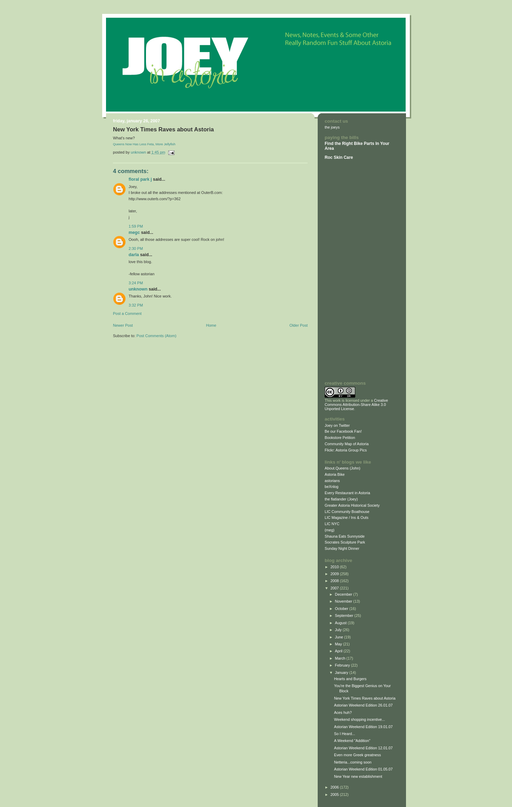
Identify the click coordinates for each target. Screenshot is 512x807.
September (345, 615)
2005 (335, 794)
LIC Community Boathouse (347, 512)
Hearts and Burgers (350, 679)
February (343, 665)
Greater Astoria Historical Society (352, 505)
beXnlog (332, 486)
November (344, 601)
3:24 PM (136, 283)
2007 (335, 588)
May (339, 644)
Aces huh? (343, 712)
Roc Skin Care (339, 157)
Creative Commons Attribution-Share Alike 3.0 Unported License (356, 404)
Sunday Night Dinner (342, 548)
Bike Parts (364, 143)
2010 (335, 567)
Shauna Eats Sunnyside (345, 536)
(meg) (329, 530)
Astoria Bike (335, 474)
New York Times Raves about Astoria (365, 698)
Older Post (299, 325)
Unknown (138, 289)
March (341, 658)
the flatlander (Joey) (341, 499)
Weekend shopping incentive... (359, 719)
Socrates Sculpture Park (345, 542)
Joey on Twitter (337, 425)
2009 (335, 574)
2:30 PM (136, 248)
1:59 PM (136, 226)
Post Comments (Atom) (157, 336)
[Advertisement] (345, 270)
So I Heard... (344, 734)
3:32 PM (136, 305)
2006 (335, 787)
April (339, 651)
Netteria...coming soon (353, 762)
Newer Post (123, 325)
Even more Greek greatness (357, 755)
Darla (134, 254)
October (342, 608)
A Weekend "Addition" (352, 741)
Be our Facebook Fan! (343, 431)
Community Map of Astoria (346, 444)
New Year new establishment (358, 776)
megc (134, 232)
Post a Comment (127, 313)
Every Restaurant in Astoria (347, 493)
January (342, 672)
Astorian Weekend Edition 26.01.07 (363, 705)
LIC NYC (332, 524)
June (339, 637)
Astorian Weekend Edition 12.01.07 (363, 748)
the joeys (332, 127)
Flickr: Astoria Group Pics (346, 450)
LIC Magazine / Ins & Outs (346, 517)
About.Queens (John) (342, 468)
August (341, 623)
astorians (332, 481)
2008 (335, 581)
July (339, 630)
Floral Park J (140, 179)
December (344, 594)
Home (211, 325)
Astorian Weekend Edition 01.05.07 (363, 769)
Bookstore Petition (340, 437)
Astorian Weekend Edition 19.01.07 (363, 727)
